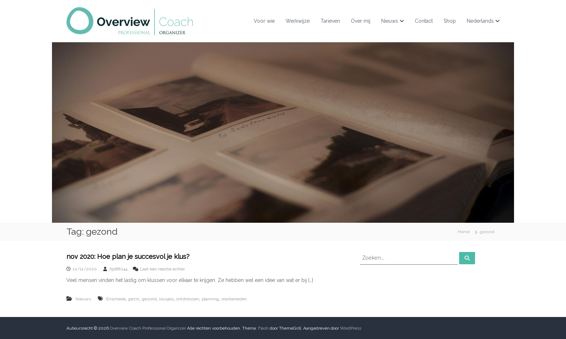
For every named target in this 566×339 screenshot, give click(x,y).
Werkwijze (298, 21)
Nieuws (389, 21)
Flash (263, 328)
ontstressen (187, 298)
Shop (450, 21)
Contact (424, 21)
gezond (149, 298)
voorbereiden (234, 298)
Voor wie (264, 21)
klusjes (166, 298)
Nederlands (480, 21)
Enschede (116, 298)
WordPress (350, 328)
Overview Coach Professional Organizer (148, 328)
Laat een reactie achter (162, 268)
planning (210, 298)
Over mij (360, 21)
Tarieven (330, 21)
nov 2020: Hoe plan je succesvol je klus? (128, 256)
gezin (133, 298)
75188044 (118, 268)
